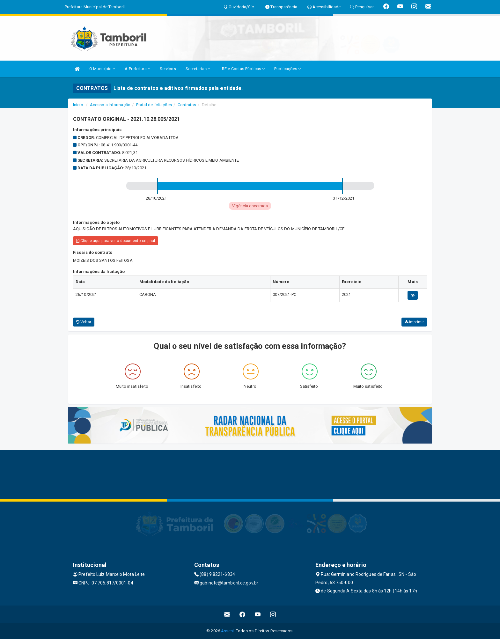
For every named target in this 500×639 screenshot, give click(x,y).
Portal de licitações (154, 104)
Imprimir (414, 322)
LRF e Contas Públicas (242, 68)
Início (78, 104)
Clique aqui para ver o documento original (115, 241)
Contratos (187, 104)
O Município (102, 68)
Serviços (168, 68)
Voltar (83, 322)
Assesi (227, 630)
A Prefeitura (137, 68)
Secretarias (198, 68)
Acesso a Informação (110, 104)
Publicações (287, 68)
